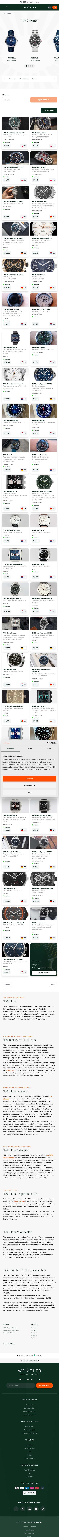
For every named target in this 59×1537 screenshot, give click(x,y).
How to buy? (29, 1405)
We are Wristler (29, 1448)
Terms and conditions (29, 1527)
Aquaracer (34, 1328)
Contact (29, 1477)
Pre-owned (12, 79)
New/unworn (24, 79)
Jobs (29, 1451)
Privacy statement (29, 1530)
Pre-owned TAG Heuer (11, 1330)
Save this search (49, 110)
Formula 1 (34, 1333)
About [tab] (48, 749)
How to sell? (29, 1426)
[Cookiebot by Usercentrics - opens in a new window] (47, 742)
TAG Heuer (8, 13)
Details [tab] (29, 749)
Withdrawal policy (29, 1533)
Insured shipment (29, 1415)
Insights (29, 1445)
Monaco (34, 1335)
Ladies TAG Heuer (9, 1333)
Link (32, 1338)
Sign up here (44, 1385)
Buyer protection (29, 1411)
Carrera (33, 1330)
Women (34, 79)
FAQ (29, 1473)
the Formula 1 (11, 1070)
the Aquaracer (19, 1201)
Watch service (29, 1470)
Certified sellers (29, 1408)
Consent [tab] (10, 749)
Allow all (29, 778)
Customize (29, 785)
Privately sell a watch (29, 1433)
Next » (53, 985)
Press (29, 1455)
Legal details (29, 1458)
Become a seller (30, 1430)
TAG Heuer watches (10, 1328)
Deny (30, 792)
